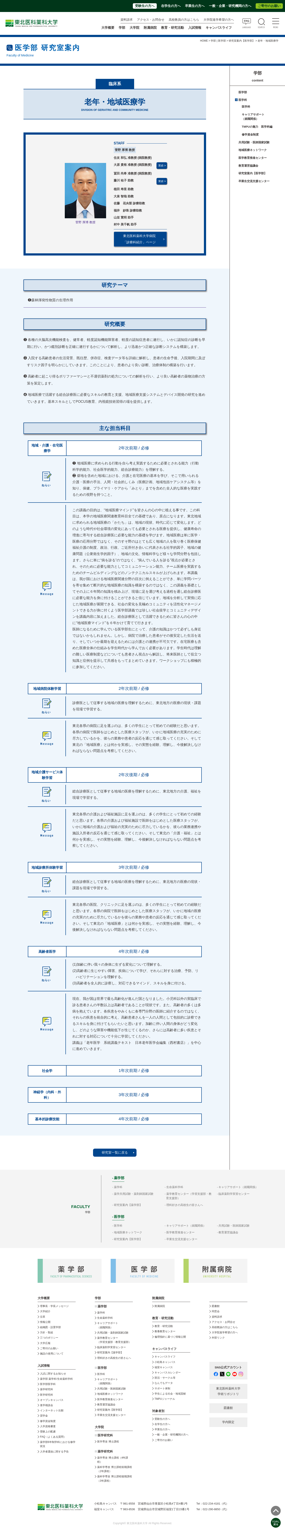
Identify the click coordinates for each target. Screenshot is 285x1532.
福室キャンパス (164, 1367)
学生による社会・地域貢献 (170, 1393)
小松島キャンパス (165, 1362)
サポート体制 (162, 1388)
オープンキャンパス (51, 1400)
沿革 (42, 1316)
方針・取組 (46, 1332)
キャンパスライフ (165, 1356)
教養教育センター (165, 1331)
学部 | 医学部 (218, 40)
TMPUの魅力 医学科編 (257, 126)
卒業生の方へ (195, 6)
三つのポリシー (49, 1337)
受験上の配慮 (48, 1431)
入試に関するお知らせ (53, 1373)
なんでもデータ (164, 1383)
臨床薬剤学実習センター (234, 1193)
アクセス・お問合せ (150, 19)
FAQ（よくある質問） (53, 1436)
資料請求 (126, 19)
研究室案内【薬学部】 (128, 1205)
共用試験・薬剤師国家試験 (112, 1332)
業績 (160, 165)
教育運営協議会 (248, 165)
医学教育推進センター (252, 157)
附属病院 (150, 27)
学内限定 (228, 1422)
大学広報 (45, 1343)
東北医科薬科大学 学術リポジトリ (228, 1391)
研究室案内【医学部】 (242, 40)
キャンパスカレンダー (168, 1372)
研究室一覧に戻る (115, 1152)
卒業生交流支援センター (254, 181)
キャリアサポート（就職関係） (238, 1187)
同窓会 (216, 1311)
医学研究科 (46, 1394)
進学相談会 (46, 1405)
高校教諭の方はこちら (225, 1327)
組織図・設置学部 (50, 1327)
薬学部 (102, 1306)
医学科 (242, 100)
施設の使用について (51, 1353)
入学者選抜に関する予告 (54, 1451)
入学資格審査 (48, 1426)
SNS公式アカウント (228, 1367)
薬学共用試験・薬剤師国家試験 (133, 1193)
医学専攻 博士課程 (108, 1441)
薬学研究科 (46, 1389)
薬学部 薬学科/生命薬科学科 (56, 1378)
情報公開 (45, 1322)
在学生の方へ (171, 6)
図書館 (216, 1306)
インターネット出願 (51, 1410)
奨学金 (44, 1415)
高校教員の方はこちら (184, 19)
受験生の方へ (145, 6)
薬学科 (118, 1187)
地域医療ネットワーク (252, 150)
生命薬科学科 (174, 1187)
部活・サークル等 (165, 1377)
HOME (204, 40)
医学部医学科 (48, 1384)
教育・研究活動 (164, 1326)
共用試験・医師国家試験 (254, 142)
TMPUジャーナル (165, 1398)
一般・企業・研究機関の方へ (230, 6)
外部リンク (218, 1337)
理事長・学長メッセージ (54, 1306)
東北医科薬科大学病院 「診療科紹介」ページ (139, 239)
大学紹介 (45, 1311)
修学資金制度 (250, 134)
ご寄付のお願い (269, 6)
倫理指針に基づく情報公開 (170, 1336)
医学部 (242, 92)
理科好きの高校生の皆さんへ (184, 1205)
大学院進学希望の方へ (218, 19)
